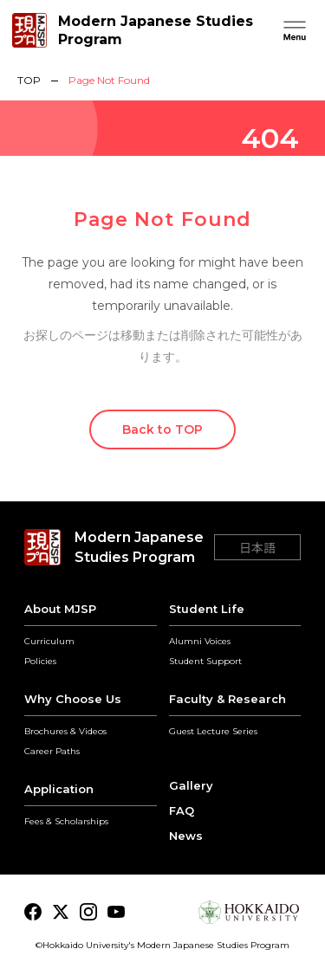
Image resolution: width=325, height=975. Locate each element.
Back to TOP (162, 429)
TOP (29, 80)
